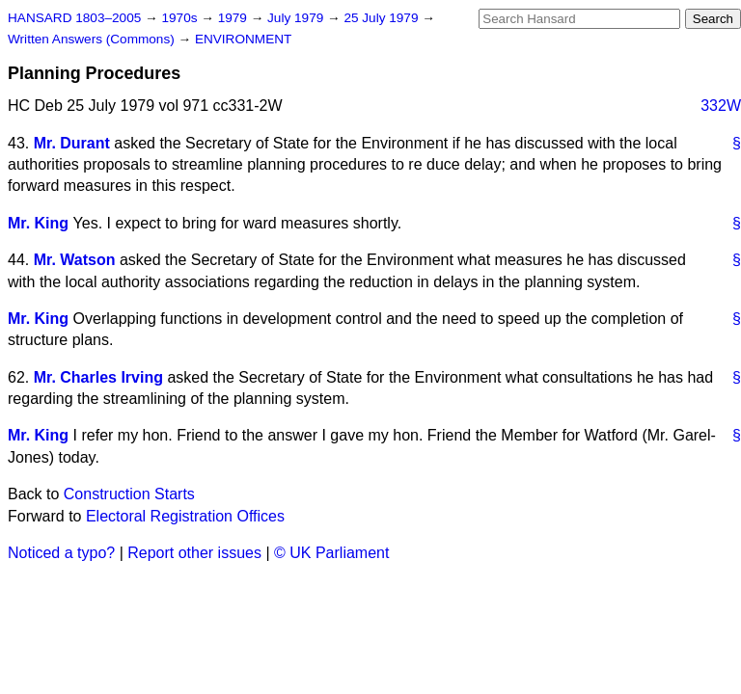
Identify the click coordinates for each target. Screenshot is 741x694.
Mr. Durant (72, 143)
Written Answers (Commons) (93, 39)
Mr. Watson (75, 260)
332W (720, 105)
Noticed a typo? (61, 553)
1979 (234, 18)
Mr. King (38, 223)
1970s (181, 18)
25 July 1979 (382, 18)
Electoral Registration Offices (185, 516)
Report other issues (194, 553)
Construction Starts (129, 494)
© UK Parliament (331, 553)
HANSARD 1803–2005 (74, 18)
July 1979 (297, 18)
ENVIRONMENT (243, 39)
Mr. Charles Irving (98, 377)
